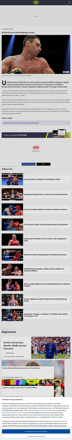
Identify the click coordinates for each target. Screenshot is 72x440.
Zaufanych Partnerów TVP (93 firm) (13, 412)
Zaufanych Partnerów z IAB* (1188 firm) (41, 410)
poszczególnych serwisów (58, 421)
